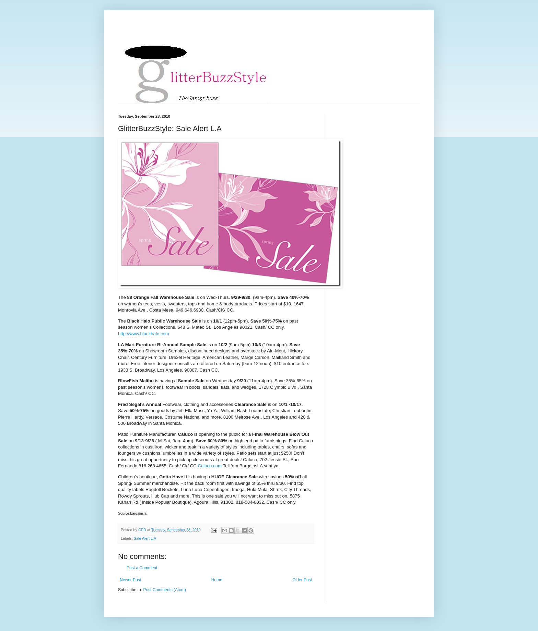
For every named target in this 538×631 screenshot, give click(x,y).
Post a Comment (142, 567)
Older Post (302, 579)
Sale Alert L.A (145, 538)
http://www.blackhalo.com (143, 333)
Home (216, 579)
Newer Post (130, 579)
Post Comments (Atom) (164, 589)
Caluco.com (210, 465)
